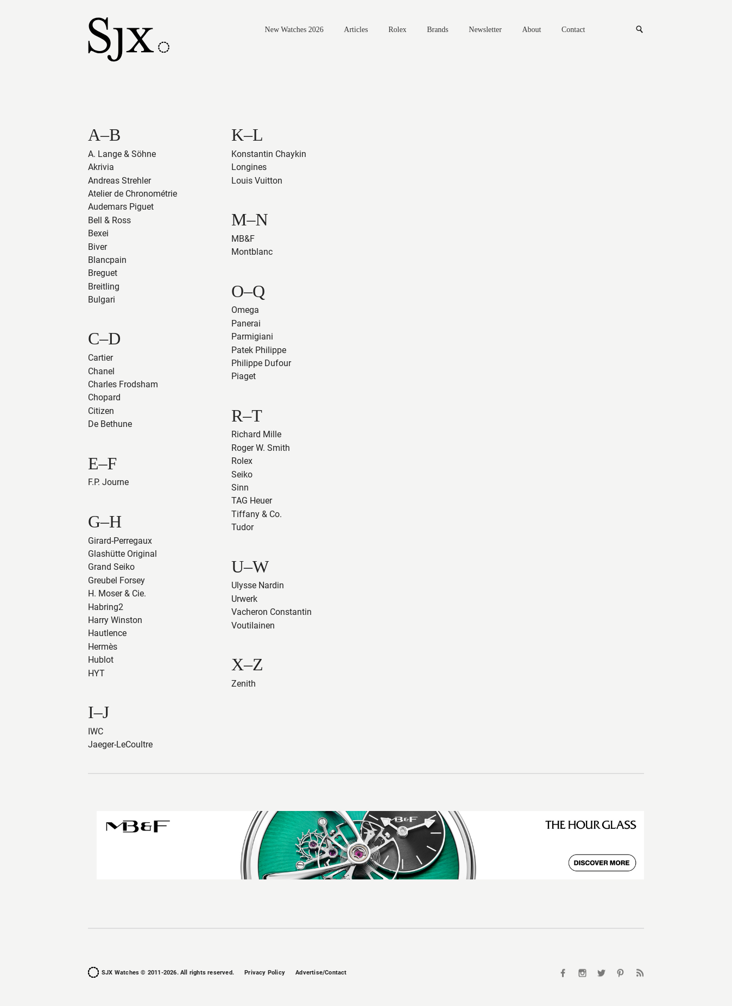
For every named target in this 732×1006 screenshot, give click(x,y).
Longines (249, 167)
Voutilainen (253, 625)
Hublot (100, 660)
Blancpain (107, 260)
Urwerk (244, 599)
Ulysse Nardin (257, 585)
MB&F (243, 239)
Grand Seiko (111, 567)
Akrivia (101, 167)
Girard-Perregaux (120, 541)
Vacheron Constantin (271, 612)
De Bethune (110, 424)
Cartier (100, 358)
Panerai (246, 323)
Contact (573, 30)
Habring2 (105, 607)
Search (639, 29)
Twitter (601, 973)
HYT (96, 673)
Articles (356, 30)
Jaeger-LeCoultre (120, 744)
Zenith (243, 683)
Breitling (103, 286)
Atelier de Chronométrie (132, 193)
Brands (438, 30)
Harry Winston (115, 620)
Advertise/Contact (320, 972)
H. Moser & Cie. (117, 593)
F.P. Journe (108, 482)
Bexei (98, 233)
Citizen (101, 411)
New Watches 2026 (294, 30)
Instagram (582, 973)
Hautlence (107, 633)
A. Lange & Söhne (122, 154)
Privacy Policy (264, 972)
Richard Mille (256, 434)
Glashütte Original (122, 554)
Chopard (104, 397)
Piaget (243, 376)
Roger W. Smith (260, 448)
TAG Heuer (251, 500)
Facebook (564, 973)
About (531, 30)
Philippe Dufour (261, 363)
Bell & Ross (109, 220)
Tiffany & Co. (256, 514)
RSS (638, 973)
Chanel (101, 371)
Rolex (397, 30)
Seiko (242, 474)
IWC (95, 731)
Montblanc (252, 252)
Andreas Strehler (119, 180)
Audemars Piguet (121, 207)
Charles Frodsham (123, 384)
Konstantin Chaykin (268, 154)
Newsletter (485, 30)
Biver (97, 247)
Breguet (102, 273)
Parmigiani (252, 336)
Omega (245, 310)
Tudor (242, 527)
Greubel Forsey (116, 580)
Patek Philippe (258, 350)
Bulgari (101, 299)
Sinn (240, 487)
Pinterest (620, 973)
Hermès (102, 647)
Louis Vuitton (256, 180)
